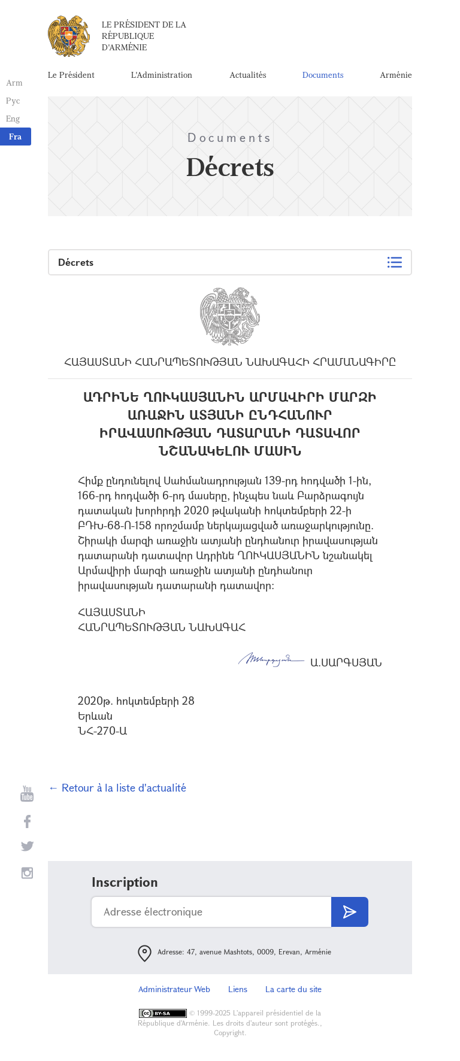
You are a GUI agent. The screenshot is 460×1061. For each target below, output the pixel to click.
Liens (237, 989)
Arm (14, 82)
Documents (322, 74)
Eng (13, 118)
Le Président (71, 74)
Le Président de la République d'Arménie (144, 36)
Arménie (396, 74)
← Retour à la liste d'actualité (117, 787)
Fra (15, 136)
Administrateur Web (174, 989)
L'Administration (161, 74)
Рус (13, 100)
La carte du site (293, 989)
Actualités (247, 74)
